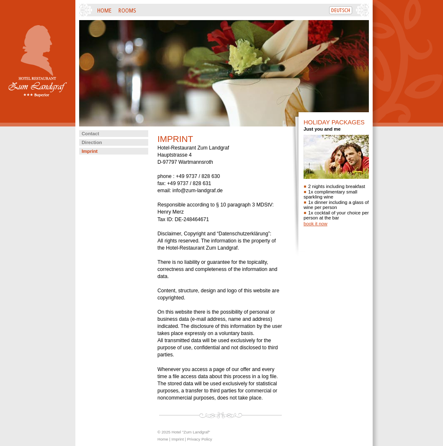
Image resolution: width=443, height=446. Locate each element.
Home (162, 439)
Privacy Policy (199, 439)
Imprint (90, 151)
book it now (315, 223)
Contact (90, 133)
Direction (92, 142)
